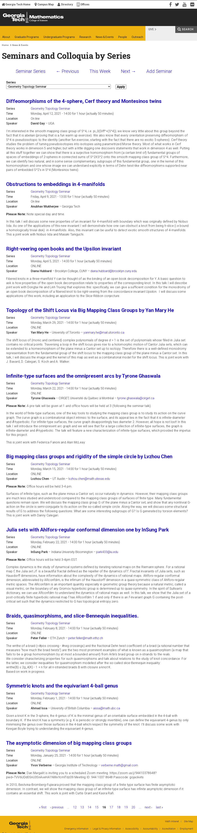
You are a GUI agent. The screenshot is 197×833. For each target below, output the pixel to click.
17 (111, 807)
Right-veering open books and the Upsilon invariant (63, 249)
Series (11, 82)
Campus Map (46, 4)
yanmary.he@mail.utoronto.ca (103, 332)
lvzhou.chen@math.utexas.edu (89, 479)
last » (159, 807)
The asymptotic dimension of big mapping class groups (69, 743)
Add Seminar (159, 71)
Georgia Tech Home (17, 4)
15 (96, 807)
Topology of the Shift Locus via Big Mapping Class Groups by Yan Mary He (90, 310)
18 (118, 807)
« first (42, 807)
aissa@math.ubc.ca (106, 708)
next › (148, 807)
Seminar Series (31, 71)
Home (5, 45)
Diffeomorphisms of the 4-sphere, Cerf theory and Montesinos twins (84, 101)
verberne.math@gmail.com (119, 765)
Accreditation (169, 828)
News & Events (20, 45)
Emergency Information (76, 828)
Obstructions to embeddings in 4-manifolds (55, 184)
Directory (67, 4)
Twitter (178, 4)
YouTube (185, 4)
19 (126, 807)
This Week (100, 71)
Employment (186, 828)
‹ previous (56, 807)
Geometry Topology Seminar (50, 108)
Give (151, 29)
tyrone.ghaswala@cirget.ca (135, 398)
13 (82, 807)
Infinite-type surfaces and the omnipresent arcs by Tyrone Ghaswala (83, 376)
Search (188, 29)
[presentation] (13, 421)
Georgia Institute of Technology (15, 22)
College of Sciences (66, 22)
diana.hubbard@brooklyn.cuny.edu (113, 271)
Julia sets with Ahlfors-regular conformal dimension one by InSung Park (87, 530)
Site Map (188, 821)
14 (89, 807)
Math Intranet (172, 821)
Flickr (193, 4)
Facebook (170, 4)
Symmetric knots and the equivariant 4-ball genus (62, 686)
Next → (128, 71)
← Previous (67, 71)
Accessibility (132, 828)
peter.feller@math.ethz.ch (85, 638)
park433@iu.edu (107, 552)
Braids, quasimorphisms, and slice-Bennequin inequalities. (72, 616)
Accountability (150, 828)
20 (133, 807)
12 (75, 807)
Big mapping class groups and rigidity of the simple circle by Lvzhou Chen (89, 456)
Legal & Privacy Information (107, 828)
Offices (84, 4)
